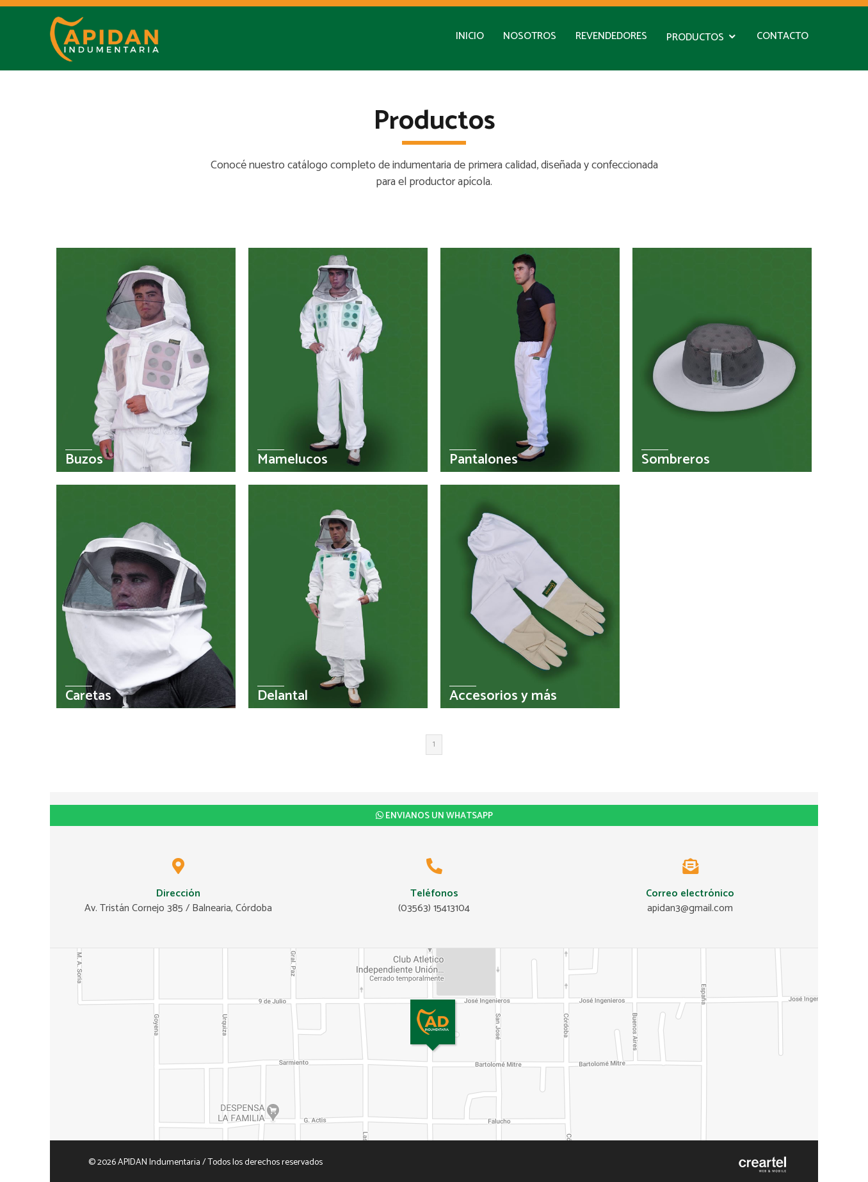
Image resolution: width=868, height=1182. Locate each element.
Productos (695, 37)
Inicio (470, 36)
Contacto (782, 36)
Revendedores (611, 36)
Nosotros (529, 36)
